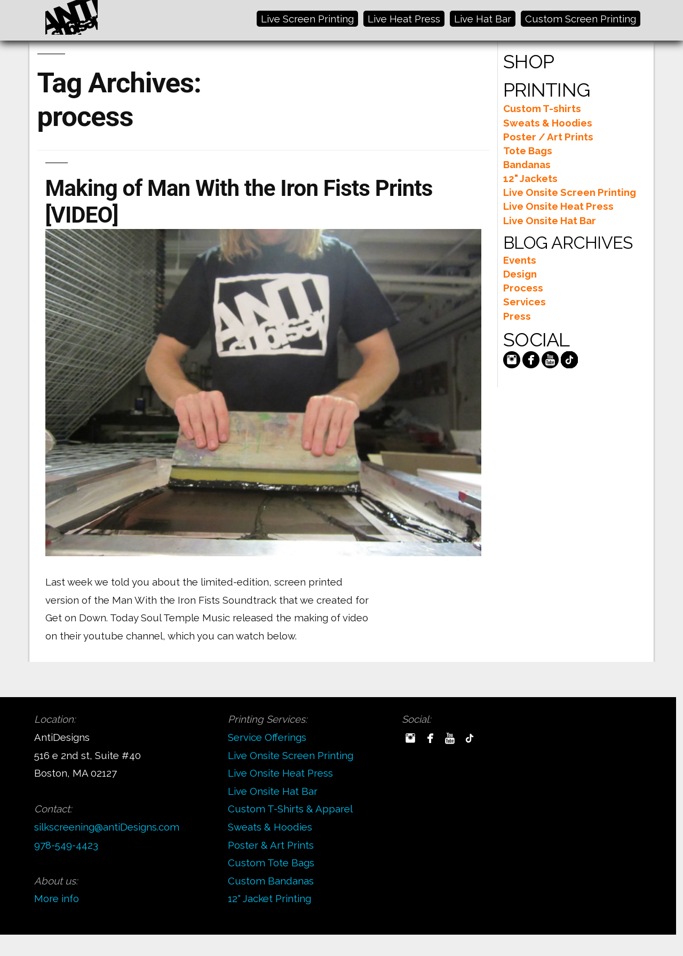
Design (520, 274)
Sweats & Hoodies (547, 123)
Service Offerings (267, 737)
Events (519, 260)
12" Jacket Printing (269, 898)
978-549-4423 (66, 845)
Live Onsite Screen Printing (569, 192)
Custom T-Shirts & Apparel (290, 809)
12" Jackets (530, 178)
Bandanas (527, 164)
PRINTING (546, 89)
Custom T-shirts (542, 108)
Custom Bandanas (271, 881)
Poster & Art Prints (271, 845)
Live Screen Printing (307, 19)
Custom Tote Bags (271, 862)
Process (523, 288)
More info (56, 898)
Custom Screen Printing (580, 19)
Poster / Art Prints (548, 137)
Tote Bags (527, 150)
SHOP (528, 61)
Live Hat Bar (482, 19)
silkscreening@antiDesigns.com (106, 827)
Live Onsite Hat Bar (549, 220)
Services (524, 301)
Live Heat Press (404, 19)
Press (517, 316)
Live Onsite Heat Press (558, 206)
